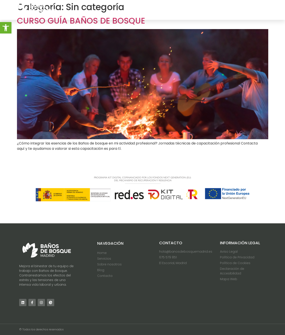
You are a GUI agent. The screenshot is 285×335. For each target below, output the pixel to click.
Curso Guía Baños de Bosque (81, 20)
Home (144, 10)
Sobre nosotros (205, 10)
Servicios (170, 10)
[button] (5, 27)
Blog (235, 10)
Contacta (260, 10)
